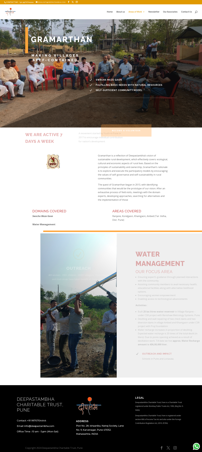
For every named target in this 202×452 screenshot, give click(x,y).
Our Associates (170, 12)
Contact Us (186, 12)
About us (120, 12)
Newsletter (153, 12)
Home (110, 12)
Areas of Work (135, 12)
